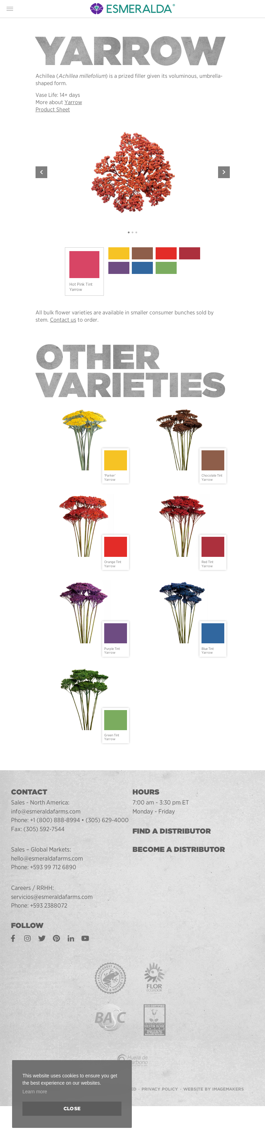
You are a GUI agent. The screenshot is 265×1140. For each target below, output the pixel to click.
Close (71, 1108)
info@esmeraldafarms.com (46, 811)
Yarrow (73, 102)
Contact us (63, 319)
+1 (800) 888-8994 (55, 820)
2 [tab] (133, 233)
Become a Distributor (178, 849)
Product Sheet (53, 109)
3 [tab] (136, 233)
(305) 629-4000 (108, 820)
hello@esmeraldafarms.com (47, 858)
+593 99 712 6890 (53, 867)
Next (224, 172)
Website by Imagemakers (213, 1087)
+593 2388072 (49, 905)
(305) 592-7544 (44, 829)
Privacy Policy (159, 1087)
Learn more (34, 1091)
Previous (41, 172)
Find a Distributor (171, 831)
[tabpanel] (133, 172)
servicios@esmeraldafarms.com (52, 896)
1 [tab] (129, 233)
